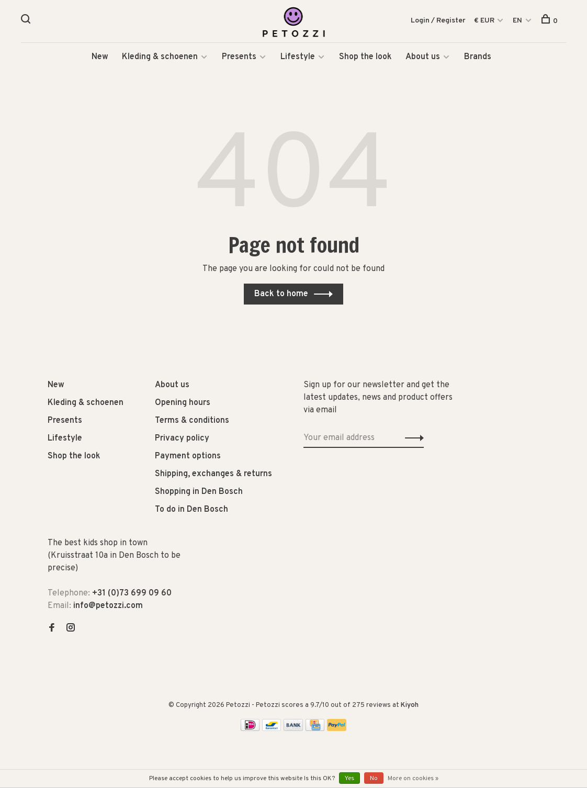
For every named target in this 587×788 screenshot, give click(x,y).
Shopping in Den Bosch (199, 492)
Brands (477, 57)
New (100, 57)
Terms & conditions (192, 421)
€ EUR (485, 20)
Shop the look (365, 57)
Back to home (281, 294)
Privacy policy (182, 439)
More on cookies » (413, 778)
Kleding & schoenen (160, 57)
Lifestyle (297, 57)
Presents (240, 57)
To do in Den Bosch (191, 510)
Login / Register (438, 20)
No (374, 778)
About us (422, 57)
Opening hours (182, 403)
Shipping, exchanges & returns (213, 474)
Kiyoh (410, 706)
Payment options (188, 457)
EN (517, 20)
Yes (349, 778)
